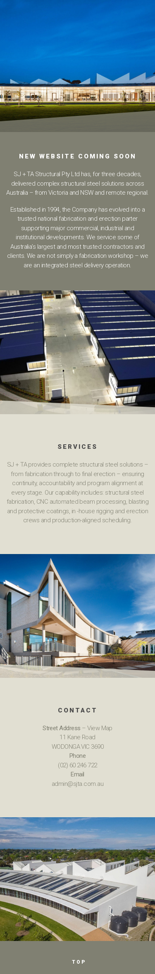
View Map (99, 728)
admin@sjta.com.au (77, 784)
